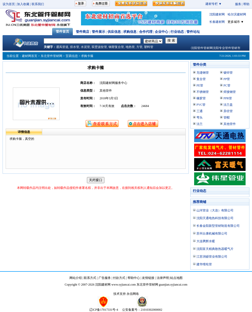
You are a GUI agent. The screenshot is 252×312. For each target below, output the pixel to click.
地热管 (130, 47)
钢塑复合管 (116, 47)
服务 (238, 4)
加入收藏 (23, 4)
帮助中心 (134, 278)
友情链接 (148, 278)
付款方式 (119, 278)
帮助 (246, 4)
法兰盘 (228, 104)
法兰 (199, 124)
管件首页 (62, 31)
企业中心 (161, 32)
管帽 (226, 117)
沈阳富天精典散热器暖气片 (214, 249)
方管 (139, 47)
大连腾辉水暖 (205, 241)
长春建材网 (217, 22)
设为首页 (9, 4)
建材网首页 (29, 56)
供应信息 (114, 32)
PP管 (226, 79)
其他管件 (229, 124)
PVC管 (200, 104)
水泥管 (85, 47)
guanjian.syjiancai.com (173, 284)
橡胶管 (201, 98)
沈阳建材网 (217, 14)
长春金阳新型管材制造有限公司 (218, 226)
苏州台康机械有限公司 (211, 233)
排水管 (74, 47)
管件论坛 (193, 32)
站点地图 (176, 278)
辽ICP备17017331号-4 (103, 309)
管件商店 (82, 32)
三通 (199, 111)
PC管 (226, 85)
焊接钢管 (229, 92)
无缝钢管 (202, 72)
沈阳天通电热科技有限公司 (214, 218)
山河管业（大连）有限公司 (214, 210)
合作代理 (145, 32)
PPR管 (227, 98)
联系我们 (38, 4)
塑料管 (148, 47)
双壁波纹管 (99, 47)
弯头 (199, 117)
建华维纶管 (204, 264)
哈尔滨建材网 (237, 14)
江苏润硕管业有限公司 (211, 256)
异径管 (228, 111)
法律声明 (163, 278)
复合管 (201, 79)
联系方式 (90, 278)
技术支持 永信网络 (126, 294)
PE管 (199, 85)
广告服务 (104, 278)
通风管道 (62, 47)
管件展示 (98, 32)
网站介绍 (75, 278)
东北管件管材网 (51, 56)
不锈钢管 (202, 92)
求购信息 (130, 32)
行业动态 (177, 32)
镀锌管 (228, 72)
